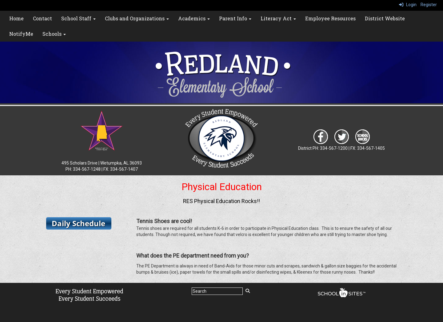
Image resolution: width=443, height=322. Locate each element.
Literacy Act (278, 18)
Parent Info (235, 18)
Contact (42, 18)
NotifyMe (21, 34)
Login (408, 4)
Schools (54, 34)
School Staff (78, 18)
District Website (385, 18)
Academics (194, 18)
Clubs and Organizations (137, 18)
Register (429, 4)
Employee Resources (330, 18)
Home (16, 18)
